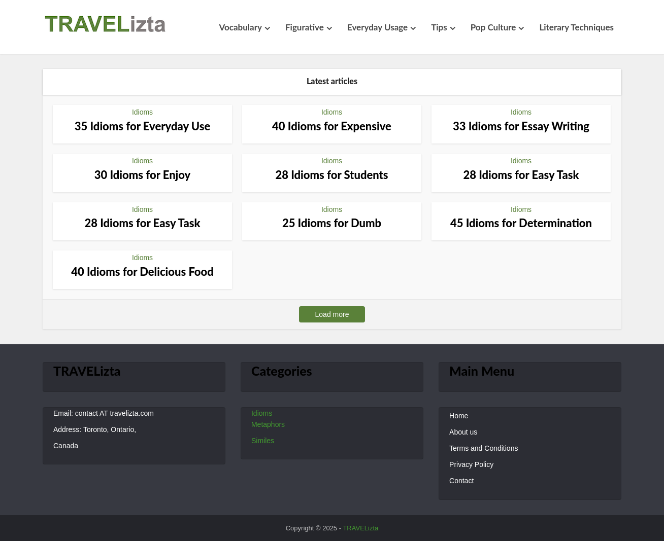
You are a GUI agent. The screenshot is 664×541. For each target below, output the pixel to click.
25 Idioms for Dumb (331, 223)
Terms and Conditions (483, 448)
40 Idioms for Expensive (331, 126)
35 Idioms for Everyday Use (143, 126)
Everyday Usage (377, 27)
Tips (439, 27)
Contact (461, 481)
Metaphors (268, 424)
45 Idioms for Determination (521, 223)
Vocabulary (240, 27)
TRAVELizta (360, 528)
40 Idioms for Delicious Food (142, 271)
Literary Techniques (576, 27)
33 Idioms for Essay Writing (521, 126)
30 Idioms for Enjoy (142, 175)
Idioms (142, 112)
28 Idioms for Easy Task (521, 175)
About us (463, 432)
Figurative (304, 27)
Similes (262, 441)
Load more (332, 314)
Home (458, 416)
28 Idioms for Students (331, 175)
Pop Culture (493, 27)
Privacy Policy (471, 464)
